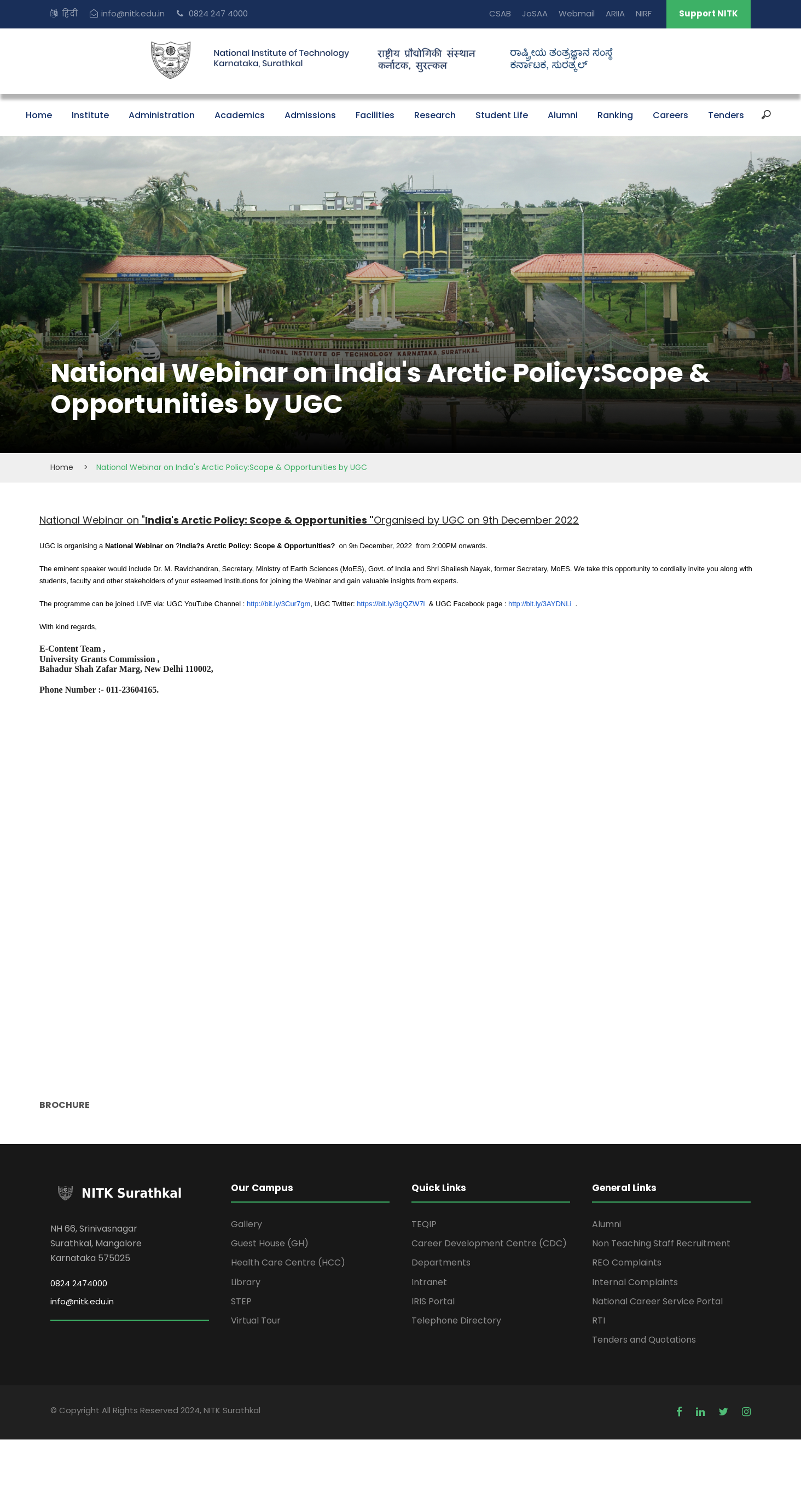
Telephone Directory (456, 1320)
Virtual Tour (256, 1320)
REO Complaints (626, 1262)
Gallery (246, 1224)
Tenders (726, 115)
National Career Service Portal (657, 1301)
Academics (239, 115)
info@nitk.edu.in (133, 13)
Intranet (429, 1282)
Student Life (501, 115)
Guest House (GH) (270, 1243)
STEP (241, 1301)
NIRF (644, 13)
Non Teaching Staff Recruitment (661, 1243)
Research (435, 115)
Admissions (310, 115)
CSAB (500, 13)
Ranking (615, 115)
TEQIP (424, 1224)
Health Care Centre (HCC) (288, 1262)
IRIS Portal (433, 1301)
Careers (670, 115)
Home (39, 115)
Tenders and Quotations (644, 1339)
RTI (598, 1320)
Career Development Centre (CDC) (489, 1243)
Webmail (577, 13)
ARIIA (615, 13)
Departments (441, 1262)
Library (245, 1282)
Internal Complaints (635, 1282)
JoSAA (535, 13)
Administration (162, 115)
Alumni (563, 115)
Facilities (375, 115)
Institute (90, 115)
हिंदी (70, 13)
